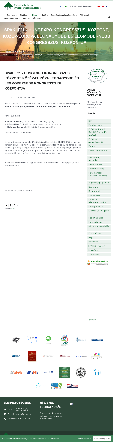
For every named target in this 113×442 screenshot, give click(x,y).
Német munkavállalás (98, 227)
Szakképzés (93, 251)
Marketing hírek (95, 218)
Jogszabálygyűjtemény (99, 183)
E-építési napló (95, 126)
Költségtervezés (95, 207)
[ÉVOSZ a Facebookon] (60, 7)
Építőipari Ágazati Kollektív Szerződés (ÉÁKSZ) (97, 133)
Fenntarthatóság (96, 169)
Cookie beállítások (84, 438)
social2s (13, 209)
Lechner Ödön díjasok (98, 211)
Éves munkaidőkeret (98, 151)
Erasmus (92, 147)
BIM (90, 122)
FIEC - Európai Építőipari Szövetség (97, 174)
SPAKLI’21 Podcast (96, 247)
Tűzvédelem (94, 255)
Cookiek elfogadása (102, 439)
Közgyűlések (94, 196)
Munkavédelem (95, 223)
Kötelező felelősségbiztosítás (97, 201)
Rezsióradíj (93, 242)
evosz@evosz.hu (24, 415)
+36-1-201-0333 (23, 419)
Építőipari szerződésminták (96, 141)
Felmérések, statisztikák (94, 159)
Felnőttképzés (95, 165)
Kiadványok (93, 188)
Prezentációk (94, 234)
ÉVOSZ (92, 321)
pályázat (92, 238)
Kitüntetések (94, 192)
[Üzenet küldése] (78, 7)
